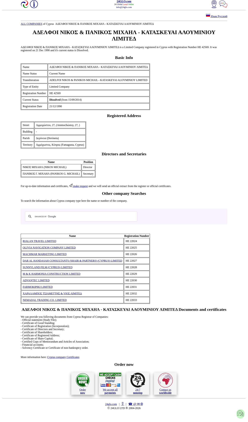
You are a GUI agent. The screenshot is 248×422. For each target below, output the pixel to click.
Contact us (165, 383)
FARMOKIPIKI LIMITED (38, 286)
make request (78, 186)
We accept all (110, 383)
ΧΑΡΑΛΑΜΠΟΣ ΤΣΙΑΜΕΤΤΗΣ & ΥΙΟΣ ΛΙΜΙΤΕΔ (52, 293)
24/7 (138, 383)
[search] (80, 216)
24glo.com (111, 404)
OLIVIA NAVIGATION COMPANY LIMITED (49, 247)
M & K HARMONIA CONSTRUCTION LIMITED (51, 273)
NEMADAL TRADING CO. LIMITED (45, 300)
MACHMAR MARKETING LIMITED (44, 254)
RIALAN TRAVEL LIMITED (39, 241)
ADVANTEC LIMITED (36, 280)
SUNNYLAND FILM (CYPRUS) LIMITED (47, 267)
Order (82, 383)
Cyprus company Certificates (63, 357)
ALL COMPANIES (31, 23)
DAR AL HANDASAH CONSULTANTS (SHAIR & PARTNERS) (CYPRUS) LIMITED (72, 260)
